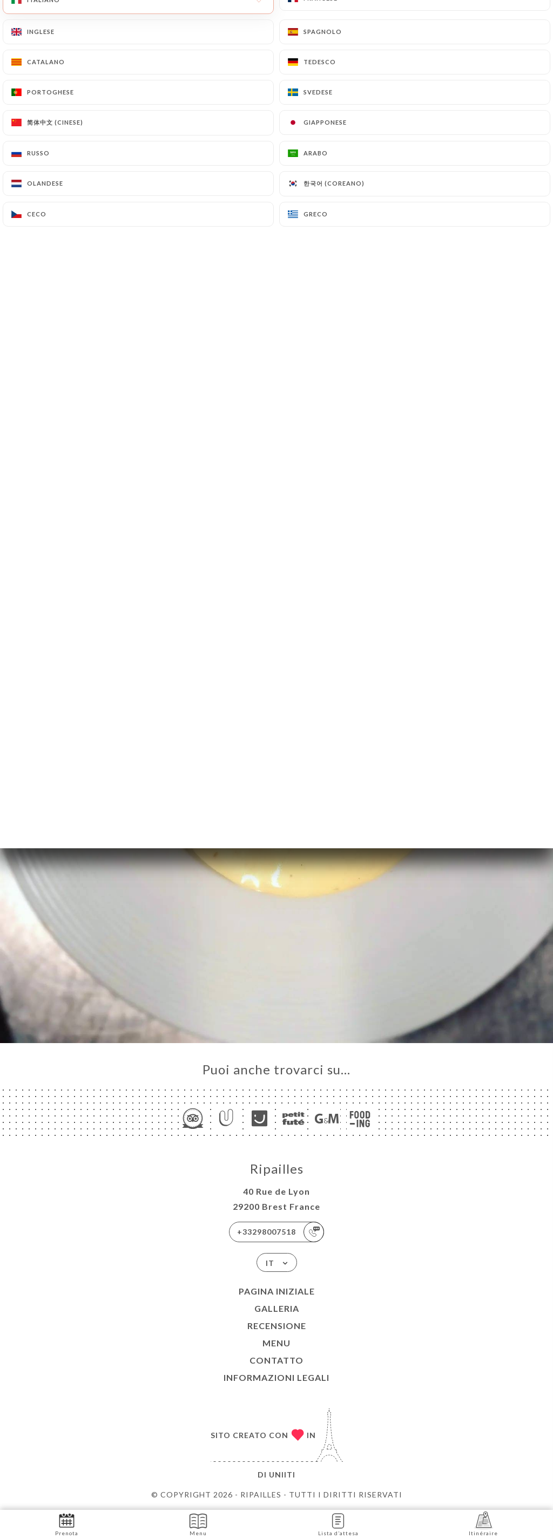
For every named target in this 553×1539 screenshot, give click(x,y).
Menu (276, 1343)
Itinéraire (483, 1523)
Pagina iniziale (277, 1291)
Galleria (276, 1308)
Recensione (276, 1325)
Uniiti (282, 1474)
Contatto (276, 1360)
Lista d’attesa (338, 1523)
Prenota (66, 1523)
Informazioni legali (276, 1377)
